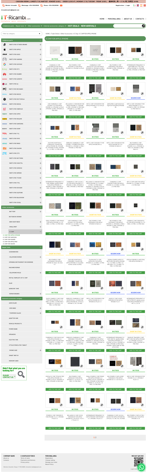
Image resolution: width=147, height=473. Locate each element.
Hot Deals (73, 25)
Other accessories (35, 26)
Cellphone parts (8, 26)
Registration (120, 5)
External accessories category (55, 26)
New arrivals (88, 25)
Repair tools (21, 26)
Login (128, 5)
